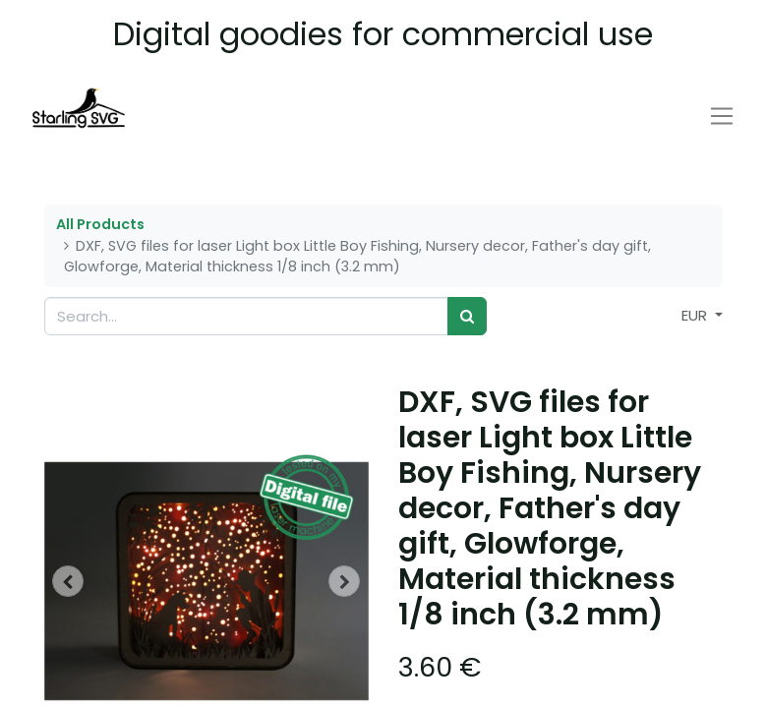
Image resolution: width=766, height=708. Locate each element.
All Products (100, 224)
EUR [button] (696, 315)
